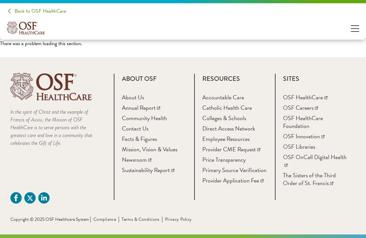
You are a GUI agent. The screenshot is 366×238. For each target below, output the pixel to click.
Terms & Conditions (140, 219)
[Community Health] (144, 118)
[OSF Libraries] (299, 146)
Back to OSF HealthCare (40, 11)
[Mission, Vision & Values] (149, 149)
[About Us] (133, 97)
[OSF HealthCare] (305, 97)
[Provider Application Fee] (233, 180)
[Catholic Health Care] (227, 107)
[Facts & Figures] (139, 138)
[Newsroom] (136, 159)
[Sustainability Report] (148, 170)
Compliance (104, 219)
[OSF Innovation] (304, 136)
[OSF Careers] (300, 107)
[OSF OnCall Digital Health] (315, 161)
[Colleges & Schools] (224, 118)
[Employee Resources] (226, 138)
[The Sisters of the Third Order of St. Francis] (309, 179)
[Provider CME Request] (231, 149)
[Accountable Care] (223, 97)
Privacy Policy (178, 219)
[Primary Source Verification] (234, 170)
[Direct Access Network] (228, 128)
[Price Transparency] (224, 159)
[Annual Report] (141, 107)
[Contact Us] (135, 128)
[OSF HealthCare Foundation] (303, 122)
